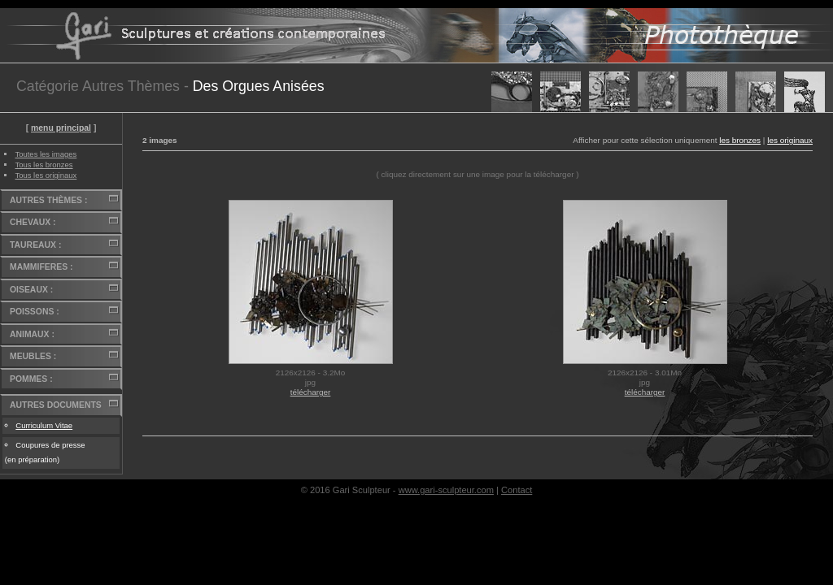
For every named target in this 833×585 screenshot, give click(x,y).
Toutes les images (45, 154)
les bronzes (740, 140)
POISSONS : (34, 311)
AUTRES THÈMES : (48, 200)
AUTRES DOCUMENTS (56, 405)
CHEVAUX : (32, 222)
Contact (516, 490)
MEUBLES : (33, 356)
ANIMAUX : (32, 334)
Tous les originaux (45, 175)
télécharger (310, 392)
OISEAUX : (31, 289)
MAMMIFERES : (41, 266)
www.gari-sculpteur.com (446, 490)
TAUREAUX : (35, 244)
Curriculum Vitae (43, 425)
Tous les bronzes (43, 164)
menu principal (61, 128)
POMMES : (31, 379)
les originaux (790, 140)
